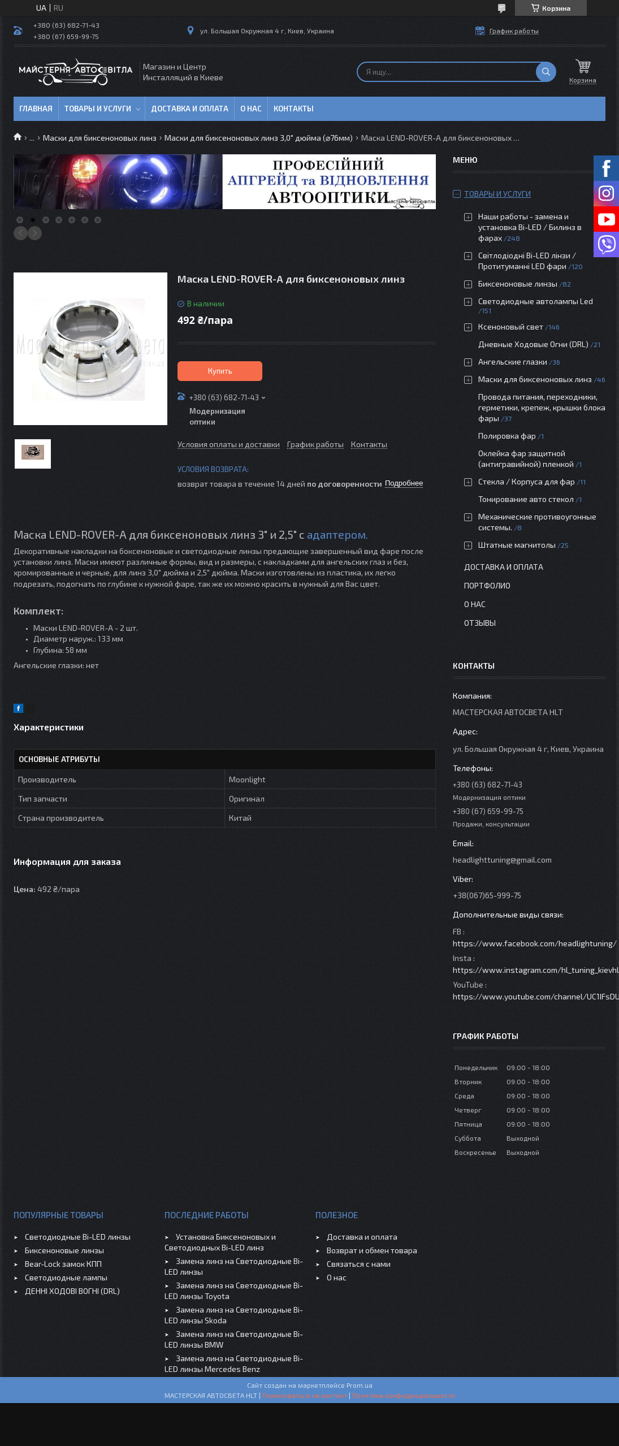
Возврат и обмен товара (372, 1250)
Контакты (294, 108)
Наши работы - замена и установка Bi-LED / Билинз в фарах (530, 227)
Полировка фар (507, 435)
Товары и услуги (97, 108)
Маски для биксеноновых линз (100, 137)
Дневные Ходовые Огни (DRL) (533, 344)
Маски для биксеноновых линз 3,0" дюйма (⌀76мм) (259, 137)
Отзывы (480, 622)
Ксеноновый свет (510, 326)
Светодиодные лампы (66, 1277)
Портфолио (487, 585)
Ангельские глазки (512, 361)
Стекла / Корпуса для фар (526, 481)
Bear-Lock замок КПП (63, 1264)
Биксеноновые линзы (518, 283)
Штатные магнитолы (517, 544)
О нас (251, 108)
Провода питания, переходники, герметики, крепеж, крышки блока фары (541, 407)
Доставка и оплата (189, 108)
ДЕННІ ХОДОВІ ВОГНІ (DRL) (72, 1291)
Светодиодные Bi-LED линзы (78, 1236)
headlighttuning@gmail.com (502, 859)
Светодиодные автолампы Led (535, 301)
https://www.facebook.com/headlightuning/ (535, 943)
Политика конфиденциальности (403, 1395)
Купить (220, 370)
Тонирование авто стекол (526, 499)
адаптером (336, 534)
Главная (36, 108)
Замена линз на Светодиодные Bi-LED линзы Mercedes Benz (234, 1363)
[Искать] (546, 72)
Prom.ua (360, 1385)
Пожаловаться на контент (304, 1395)
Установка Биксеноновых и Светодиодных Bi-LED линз (220, 1242)
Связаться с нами (359, 1264)
